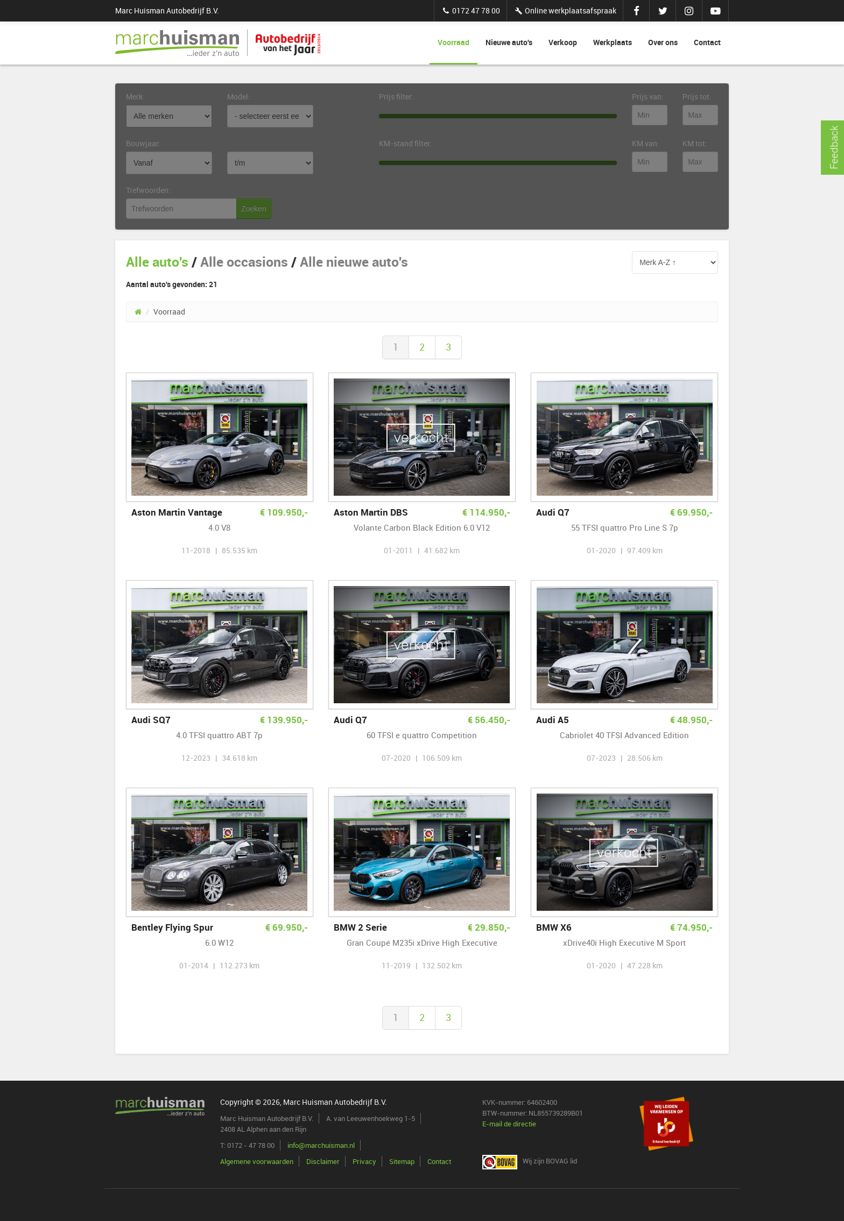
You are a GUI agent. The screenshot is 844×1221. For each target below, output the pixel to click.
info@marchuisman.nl (321, 1145)
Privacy (364, 1161)
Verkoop (562, 42)
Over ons (663, 42)
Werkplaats (612, 42)
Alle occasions (244, 261)
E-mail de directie (509, 1124)
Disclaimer (323, 1161)
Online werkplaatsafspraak (565, 10)
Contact (707, 42)
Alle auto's (157, 261)
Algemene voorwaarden (256, 1161)
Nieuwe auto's (509, 42)
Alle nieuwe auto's (354, 261)
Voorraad (453, 42)
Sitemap (401, 1161)
